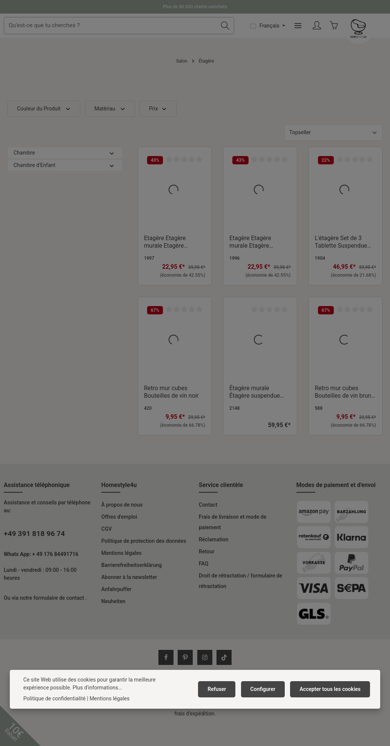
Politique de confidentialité (54, 698)
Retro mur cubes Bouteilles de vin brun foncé (343, 413)
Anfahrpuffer (116, 610)
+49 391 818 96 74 (34, 554)
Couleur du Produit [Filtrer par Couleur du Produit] (44, 130)
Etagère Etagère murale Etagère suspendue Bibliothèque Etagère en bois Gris (171, 263)
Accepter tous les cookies (331, 689)
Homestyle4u (119, 506)
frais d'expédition (170, 716)
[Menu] (341, 36)
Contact (208, 526)
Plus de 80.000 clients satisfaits (195, 6)
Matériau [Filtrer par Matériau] (110, 130)
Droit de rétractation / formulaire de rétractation (240, 602)
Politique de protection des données (143, 562)
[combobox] (166, 36)
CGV (106, 550)
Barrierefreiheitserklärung (131, 586)
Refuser (222, 689)
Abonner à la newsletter (129, 598)
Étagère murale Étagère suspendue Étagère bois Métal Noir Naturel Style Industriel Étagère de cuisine (256, 413)
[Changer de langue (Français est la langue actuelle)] (311, 36)
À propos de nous (122, 526)
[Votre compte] (360, 36)
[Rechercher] (268, 36)
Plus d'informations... (70, 688)
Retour (207, 573)
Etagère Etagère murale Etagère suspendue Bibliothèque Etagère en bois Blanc (256, 263)
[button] (112, 174)
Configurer (266, 689)
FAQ (203, 585)
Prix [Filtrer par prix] (158, 130)
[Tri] (333, 154)
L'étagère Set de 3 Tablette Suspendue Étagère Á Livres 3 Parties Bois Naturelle (343, 263)
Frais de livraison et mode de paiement (232, 543)
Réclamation (213, 561)
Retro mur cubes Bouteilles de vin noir (171, 413)
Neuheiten (113, 622)
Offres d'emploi (119, 538)
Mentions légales (121, 574)
